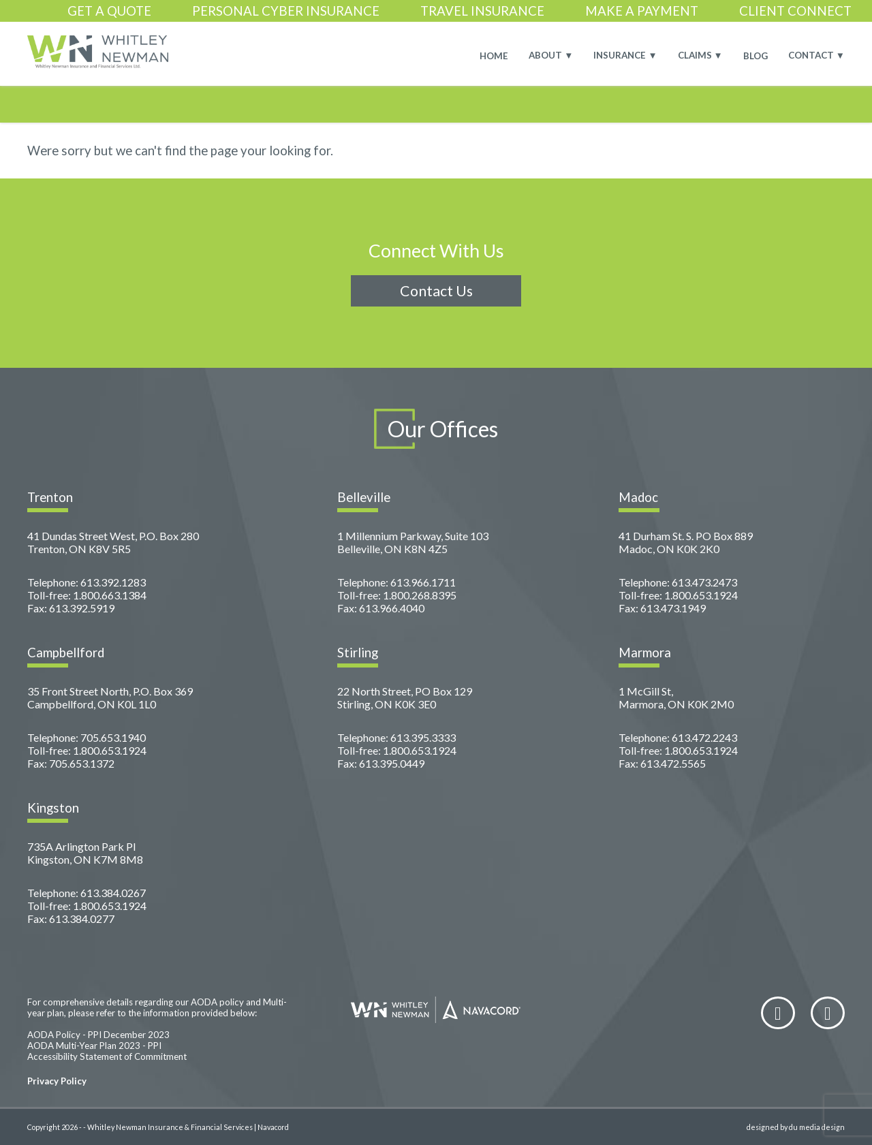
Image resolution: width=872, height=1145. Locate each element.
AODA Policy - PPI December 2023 (98, 1034)
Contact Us (436, 291)
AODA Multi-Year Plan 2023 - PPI (94, 1045)
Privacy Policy (57, 1081)
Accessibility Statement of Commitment (107, 1056)
